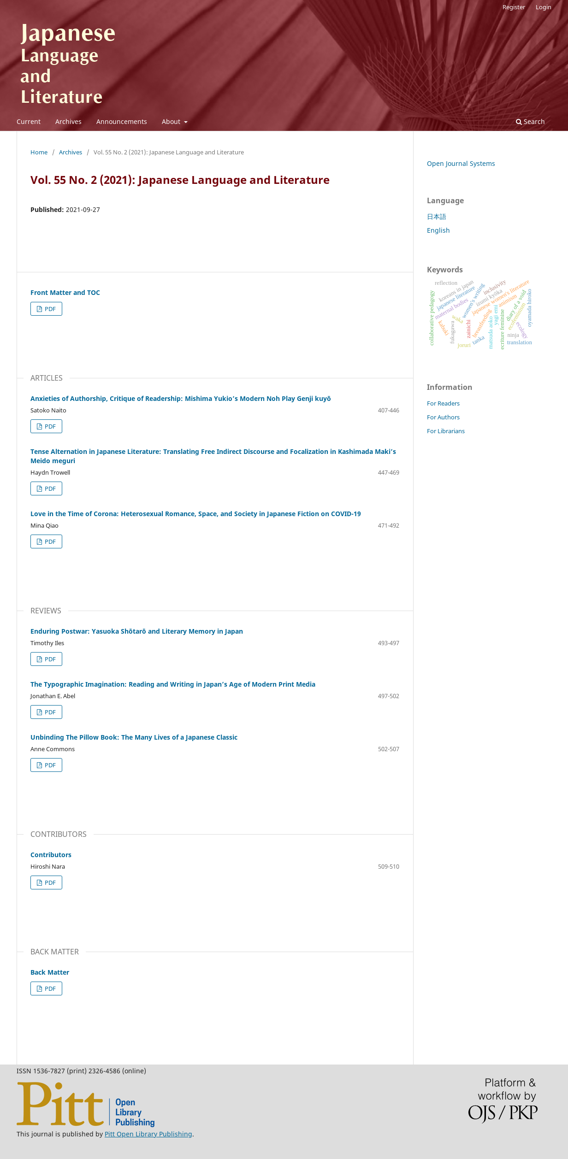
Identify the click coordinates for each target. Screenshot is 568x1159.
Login (543, 7)
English (438, 230)
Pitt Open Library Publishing (148, 1134)
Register (514, 7)
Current (29, 121)
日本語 (436, 216)
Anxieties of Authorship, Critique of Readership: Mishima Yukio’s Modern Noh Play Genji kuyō (180, 398)
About (172, 121)
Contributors (50, 854)
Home (38, 152)
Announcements (121, 121)
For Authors (443, 417)
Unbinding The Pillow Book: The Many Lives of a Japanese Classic (133, 737)
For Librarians (446, 431)
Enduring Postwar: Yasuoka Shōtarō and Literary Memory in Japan (136, 631)
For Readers (443, 403)
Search (530, 121)
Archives (68, 121)
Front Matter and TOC (65, 292)
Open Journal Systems (461, 163)
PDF (49, 309)
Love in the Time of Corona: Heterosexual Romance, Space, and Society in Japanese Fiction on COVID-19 (195, 513)
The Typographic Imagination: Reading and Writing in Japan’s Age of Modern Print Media (172, 684)
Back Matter (49, 972)
